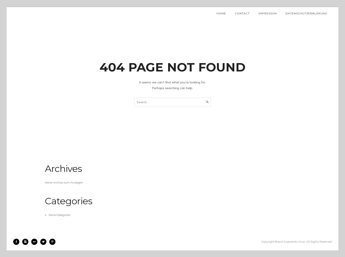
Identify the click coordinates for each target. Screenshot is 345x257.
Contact (242, 13)
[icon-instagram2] (26, 242)
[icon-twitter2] (44, 242)
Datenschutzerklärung (306, 13)
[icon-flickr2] (35, 242)
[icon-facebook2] (17, 242)
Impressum (268, 13)
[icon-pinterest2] (52, 242)
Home (221, 13)
